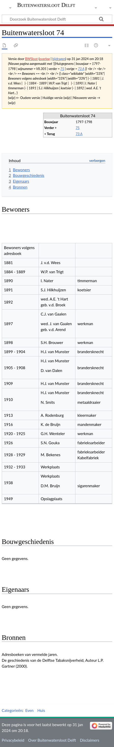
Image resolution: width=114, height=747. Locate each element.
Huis (41, 710)
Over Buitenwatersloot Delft (52, 740)
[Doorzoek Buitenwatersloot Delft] (57, 19)
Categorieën (12, 710)
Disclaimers (89, 740)
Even (29, 710)
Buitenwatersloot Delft (46, 5)
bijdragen (58, 59)
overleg (44, 59)
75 (62, 69)
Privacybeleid (13, 740)
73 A (81, 69)
